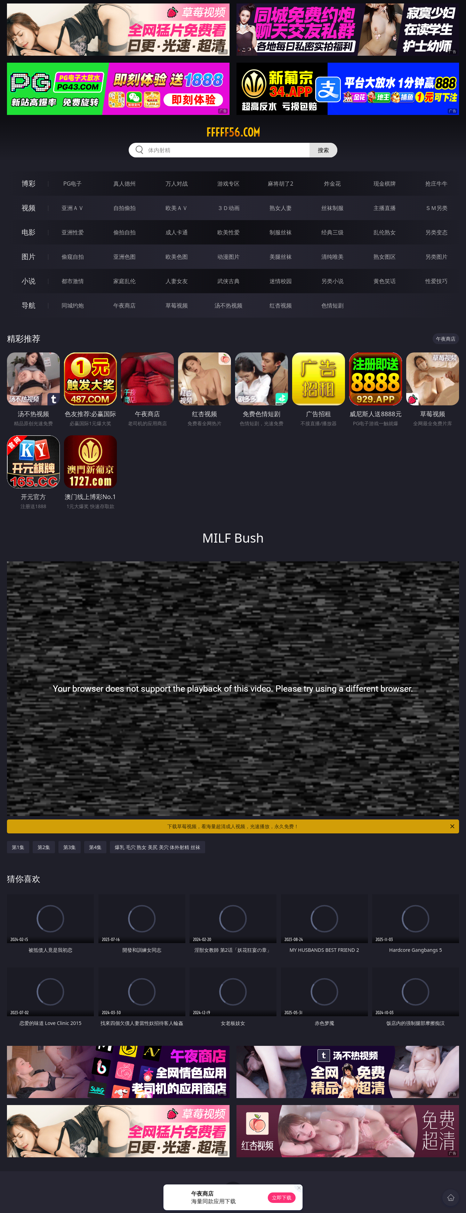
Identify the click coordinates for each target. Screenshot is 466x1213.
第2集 (44, 847)
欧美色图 (177, 257)
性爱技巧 (436, 281)
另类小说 (332, 281)
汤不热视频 (228, 305)
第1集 (18, 847)
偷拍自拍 (124, 232)
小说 (28, 281)
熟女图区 (384, 257)
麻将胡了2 (280, 183)
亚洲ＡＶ (73, 208)
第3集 (69, 847)
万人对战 (177, 183)
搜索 (323, 150)
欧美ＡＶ (177, 208)
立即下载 (281, 1197)
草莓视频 (177, 305)
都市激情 (73, 281)
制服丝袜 (281, 232)
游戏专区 (228, 183)
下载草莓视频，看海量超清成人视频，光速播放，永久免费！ (311, 826)
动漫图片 (228, 257)
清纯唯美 (332, 257)
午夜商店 (124, 305)
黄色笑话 (384, 281)
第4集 (95, 847)
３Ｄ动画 (228, 208)
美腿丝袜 (281, 257)
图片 (28, 256)
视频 (28, 207)
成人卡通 (177, 232)
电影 (28, 232)
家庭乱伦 (124, 281)
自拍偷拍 (124, 208)
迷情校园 (281, 281)
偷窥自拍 (73, 257)
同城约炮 (73, 305)
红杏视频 (281, 305)
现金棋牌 (384, 183)
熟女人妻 (281, 208)
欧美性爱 (228, 232)
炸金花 (332, 183)
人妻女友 (177, 281)
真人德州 (124, 183)
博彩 (28, 183)
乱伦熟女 (384, 232)
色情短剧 (332, 305)
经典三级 (332, 232)
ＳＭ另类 (436, 208)
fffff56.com (233, 132)
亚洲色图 (124, 257)
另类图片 (436, 257)
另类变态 (436, 232)
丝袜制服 (332, 208)
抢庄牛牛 (436, 183)
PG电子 (72, 183)
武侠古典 (228, 281)
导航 (28, 305)
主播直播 (384, 208)
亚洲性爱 (73, 232)
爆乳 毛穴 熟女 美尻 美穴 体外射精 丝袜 (157, 847)
